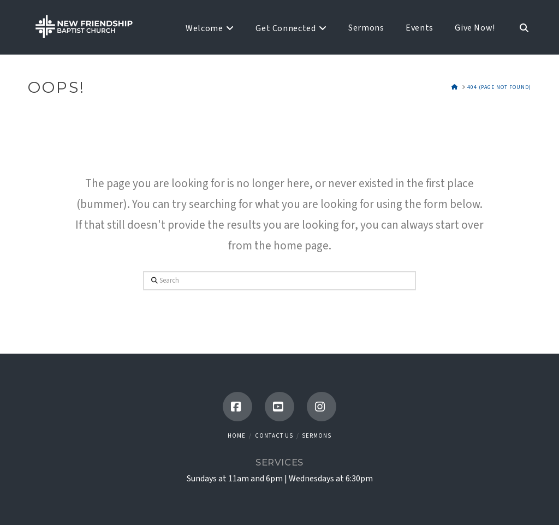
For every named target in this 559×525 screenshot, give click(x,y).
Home (237, 436)
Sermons (316, 436)
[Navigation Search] (518, 27)
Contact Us (274, 436)
